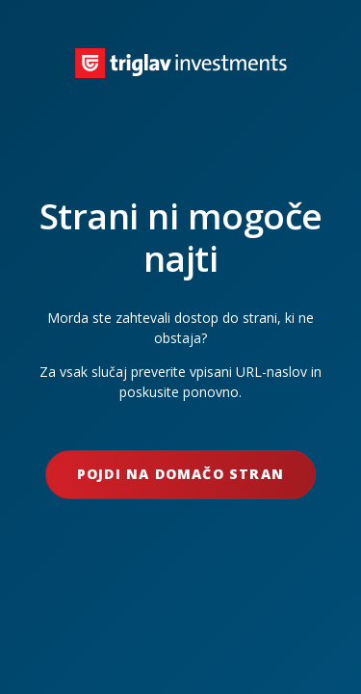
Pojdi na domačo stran (180, 474)
